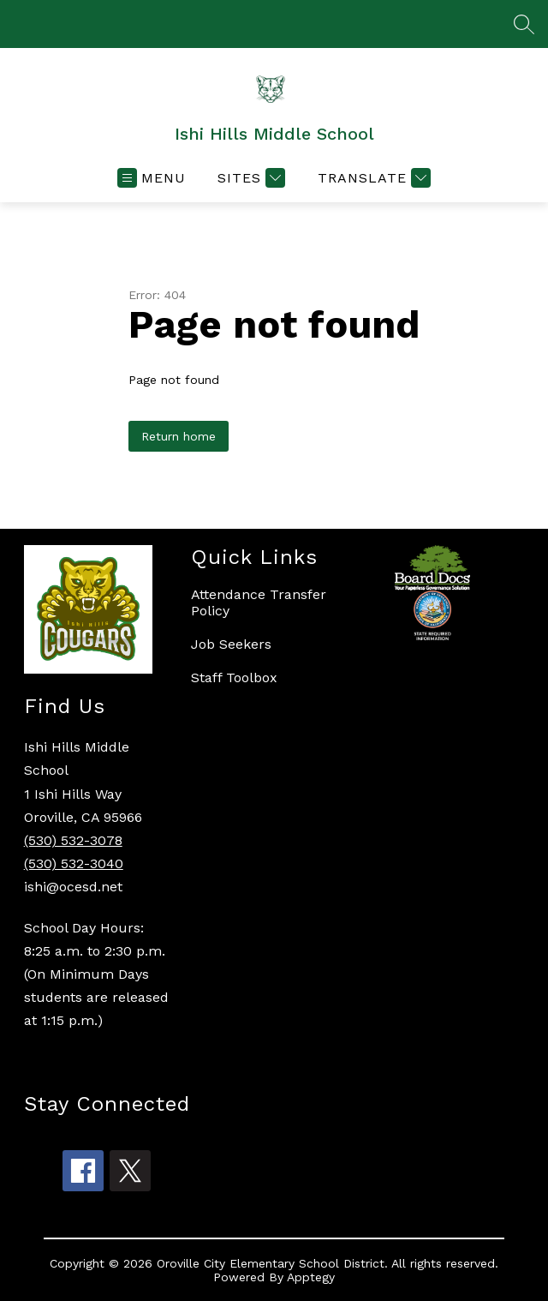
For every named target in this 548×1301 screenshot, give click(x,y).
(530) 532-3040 (73, 863)
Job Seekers (231, 644)
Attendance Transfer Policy (258, 602)
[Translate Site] (372, 178)
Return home (178, 436)
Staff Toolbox (234, 677)
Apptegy (311, 1277)
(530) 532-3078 (73, 840)
